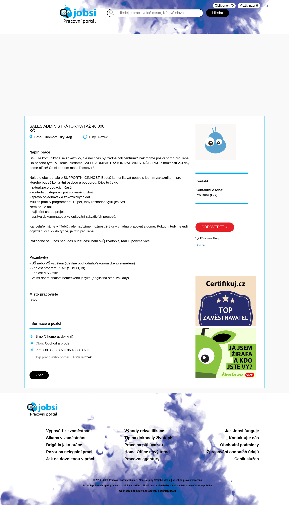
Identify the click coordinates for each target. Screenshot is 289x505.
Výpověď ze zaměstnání (69, 431)
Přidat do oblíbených (211, 238)
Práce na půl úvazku (143, 445)
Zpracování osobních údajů (233, 452)
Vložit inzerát (249, 5)
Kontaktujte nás (244, 438)
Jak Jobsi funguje (242, 431)
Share (200, 245)
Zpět (39, 375)
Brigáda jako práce (64, 445)
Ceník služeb (246, 459)
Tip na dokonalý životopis (148, 438)
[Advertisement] (144, 62)
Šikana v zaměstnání (65, 438)
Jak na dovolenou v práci (70, 459)
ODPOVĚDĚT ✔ (214, 227)
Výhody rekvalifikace (144, 431)
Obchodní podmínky (239, 445)
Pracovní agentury (142, 459)
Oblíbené (224, 5)
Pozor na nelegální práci (69, 452)
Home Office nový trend (147, 452)
